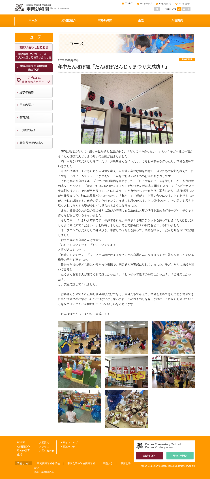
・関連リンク (67, 446)
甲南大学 (108, 463)
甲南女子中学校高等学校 (81, 463)
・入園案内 (43, 442)
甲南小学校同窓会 (44, 472)
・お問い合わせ (45, 450)
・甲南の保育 (22, 450)
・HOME (20, 442)
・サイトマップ (69, 442)
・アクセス (43, 446)
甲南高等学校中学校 (48, 463)
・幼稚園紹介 (22, 446)
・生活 (18, 454)
